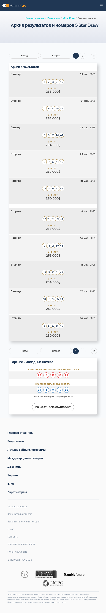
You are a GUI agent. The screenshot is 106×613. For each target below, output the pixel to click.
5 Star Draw (69, 18)
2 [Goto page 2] (82, 55)
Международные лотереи (25, 458)
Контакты (13, 536)
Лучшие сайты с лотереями (27, 450)
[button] (101, 5)
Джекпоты (15, 466)
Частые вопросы (17, 506)
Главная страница (34, 18)
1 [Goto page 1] (75, 55)
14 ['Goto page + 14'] (94, 55)
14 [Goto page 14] (94, 351)
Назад (24, 55)
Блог (11, 483)
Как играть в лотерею (20, 514)
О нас (11, 529)
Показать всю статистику (53, 407)
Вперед (56, 55)
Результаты (53, 18)
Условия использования (21, 544)
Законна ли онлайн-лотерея (24, 521)
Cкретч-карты (17, 492)
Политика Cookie (17, 551)
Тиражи (13, 475)
